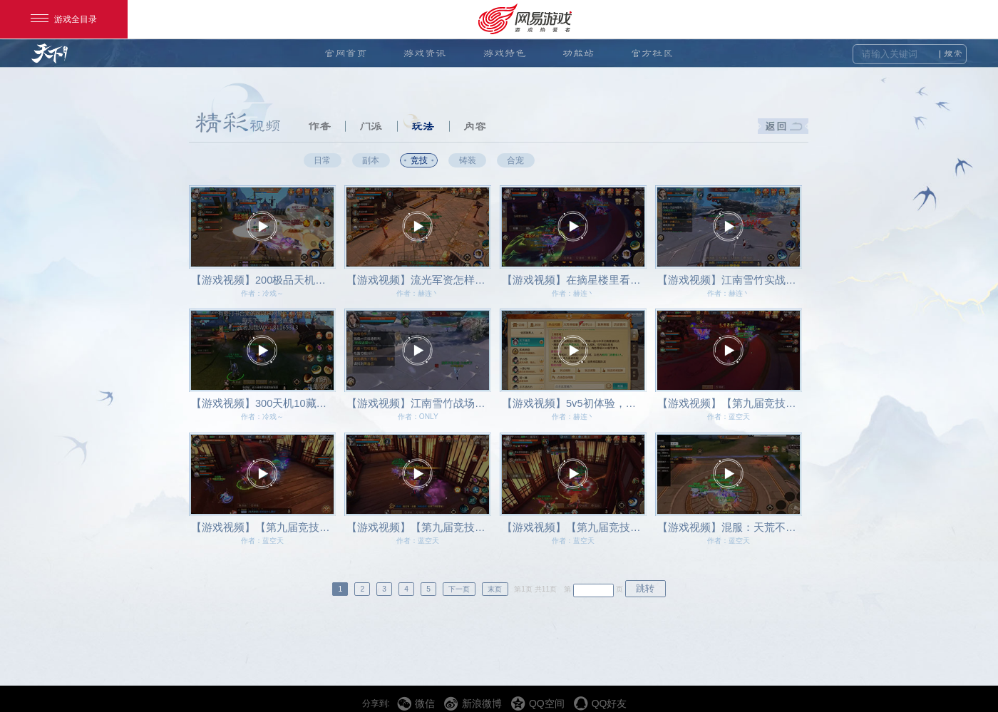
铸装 (467, 160)
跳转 (645, 588)
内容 (474, 126)
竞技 (419, 160)
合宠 (515, 160)
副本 (370, 160)
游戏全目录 (64, 19)
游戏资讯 (424, 53)
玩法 (422, 126)
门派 (370, 126)
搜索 (953, 53)
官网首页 (345, 53)
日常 (322, 160)
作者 (319, 126)
